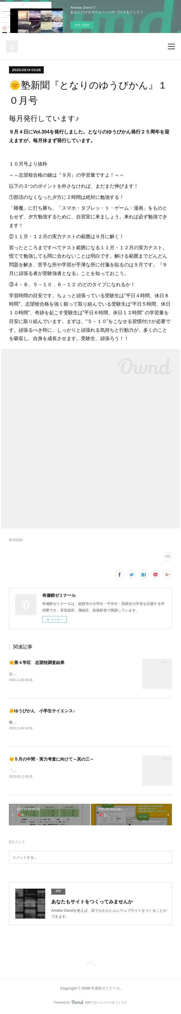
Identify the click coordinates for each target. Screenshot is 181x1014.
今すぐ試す (82, 25)
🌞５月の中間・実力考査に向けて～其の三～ (51, 760)
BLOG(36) (16, 540)
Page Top (90, 965)
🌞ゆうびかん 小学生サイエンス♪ (42, 711)
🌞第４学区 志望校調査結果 (36, 662)
